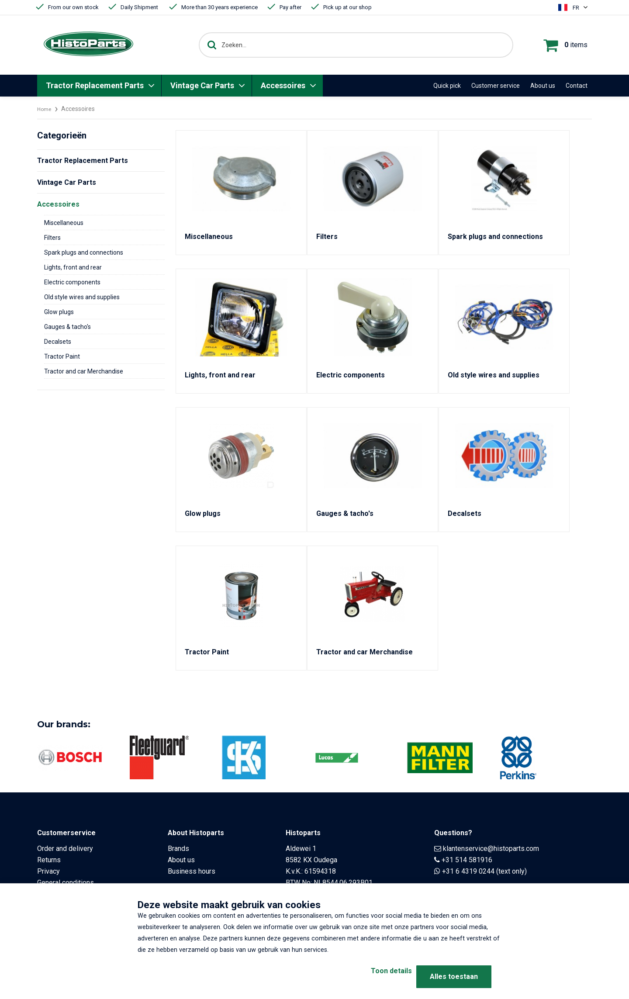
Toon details (375, 976)
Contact (577, 85)
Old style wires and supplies (82, 297)
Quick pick (447, 85)
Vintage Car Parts (202, 85)
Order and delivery (65, 848)
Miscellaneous (63, 222)
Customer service (495, 85)
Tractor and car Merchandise (83, 371)
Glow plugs (59, 311)
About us (542, 85)
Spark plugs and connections (83, 252)
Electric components (72, 282)
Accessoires (283, 85)
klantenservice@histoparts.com (491, 848)
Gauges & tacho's (67, 326)
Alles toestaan (454, 976)
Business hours (191, 871)
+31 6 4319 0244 (468, 871)
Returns (49, 860)
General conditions (65, 882)
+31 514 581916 (467, 860)
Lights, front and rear (73, 267)
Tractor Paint (62, 356)
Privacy (48, 871)
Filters (52, 237)
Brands (178, 848)
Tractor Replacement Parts (95, 85)
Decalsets (57, 341)
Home (45, 108)
